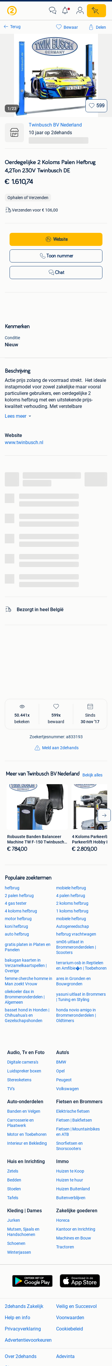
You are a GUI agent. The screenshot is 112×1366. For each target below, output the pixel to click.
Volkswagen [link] (67, 1088)
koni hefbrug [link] (16, 926)
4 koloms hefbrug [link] (21, 911)
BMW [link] (61, 1062)
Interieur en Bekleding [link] (27, 1143)
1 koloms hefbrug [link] (72, 911)
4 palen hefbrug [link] (70, 895)
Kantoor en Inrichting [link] (75, 1229)
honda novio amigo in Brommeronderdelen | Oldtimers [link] (76, 1015)
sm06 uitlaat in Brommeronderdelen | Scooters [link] (76, 947)
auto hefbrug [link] (17, 934)
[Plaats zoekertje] (96, 10)
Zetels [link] (12, 1171)
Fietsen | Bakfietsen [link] (74, 1120)
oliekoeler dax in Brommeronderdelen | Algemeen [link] (25, 997)
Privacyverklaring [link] (23, 1329)
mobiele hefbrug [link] (71, 887)
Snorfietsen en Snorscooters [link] (69, 1146)
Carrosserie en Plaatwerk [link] (20, 1123)
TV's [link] (11, 1088)
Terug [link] (15, 26)
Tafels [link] (12, 1197)
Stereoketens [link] (19, 1079)
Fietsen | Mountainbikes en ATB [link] (78, 1132)
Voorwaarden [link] (70, 1317)
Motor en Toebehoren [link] (27, 1134)
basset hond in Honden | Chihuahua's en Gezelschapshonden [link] (27, 1015)
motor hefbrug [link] (18, 918)
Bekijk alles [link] (92, 775)
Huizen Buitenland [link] (73, 1188)
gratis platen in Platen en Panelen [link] (27, 947)
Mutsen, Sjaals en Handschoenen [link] (23, 1232)
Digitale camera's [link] (22, 1062)
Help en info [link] (17, 1317)
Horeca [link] (63, 1220)
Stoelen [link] (14, 1188)
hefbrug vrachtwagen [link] (76, 934)
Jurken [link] (13, 1220)
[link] (12, 10)
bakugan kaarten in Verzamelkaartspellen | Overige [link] (26, 965)
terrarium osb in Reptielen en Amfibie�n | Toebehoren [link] (81, 965)
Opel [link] (60, 1071)
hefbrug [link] (12, 887)
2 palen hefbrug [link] (19, 895)
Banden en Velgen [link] (23, 1111)
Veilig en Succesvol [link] (76, 1306)
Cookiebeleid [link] (69, 1329)
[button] (66, 10)
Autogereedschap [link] (72, 926)
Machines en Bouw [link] (73, 1238)
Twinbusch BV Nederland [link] (55, 125)
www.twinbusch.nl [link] (24, 442)
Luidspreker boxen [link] (24, 1071)
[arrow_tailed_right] (104, 815)
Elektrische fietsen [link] (73, 1111)
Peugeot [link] (64, 1079)
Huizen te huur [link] (69, 1180)
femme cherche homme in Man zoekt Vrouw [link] (28, 981)
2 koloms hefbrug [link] (72, 903)
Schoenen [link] (16, 1243)
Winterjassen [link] (19, 1252)
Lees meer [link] (19, 415)
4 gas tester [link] (16, 903)
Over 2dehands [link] (20, 1356)
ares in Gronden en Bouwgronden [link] (73, 981)
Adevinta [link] (65, 1356)
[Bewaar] (96, 105)
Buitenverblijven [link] (70, 1197)
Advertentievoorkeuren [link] (28, 1340)
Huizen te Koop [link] (70, 1171)
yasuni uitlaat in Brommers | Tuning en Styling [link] (81, 997)
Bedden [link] (14, 1180)
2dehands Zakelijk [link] (24, 1306)
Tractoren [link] (65, 1247)
